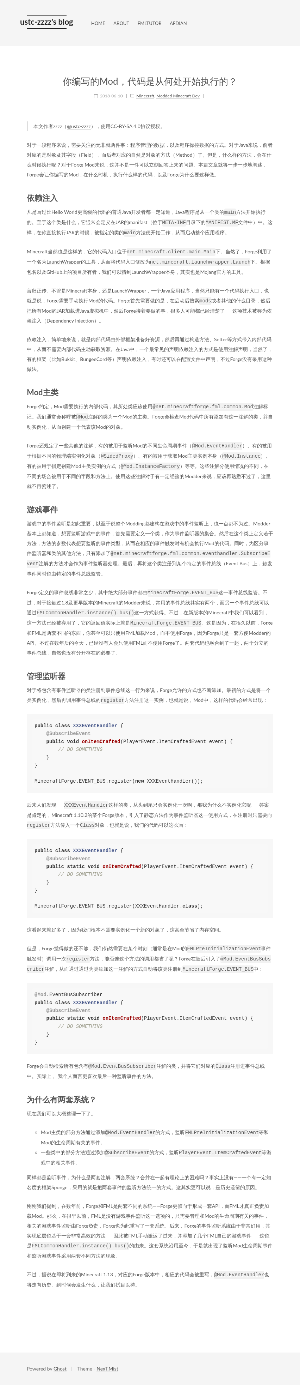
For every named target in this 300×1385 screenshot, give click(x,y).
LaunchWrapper (63, 262)
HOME (98, 23)
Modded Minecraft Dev (178, 95)
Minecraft (145, 95)
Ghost (60, 1369)
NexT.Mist (107, 1369)
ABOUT (121, 23)
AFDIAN (178, 23)
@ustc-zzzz (79, 126)
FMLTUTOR (150, 23)
